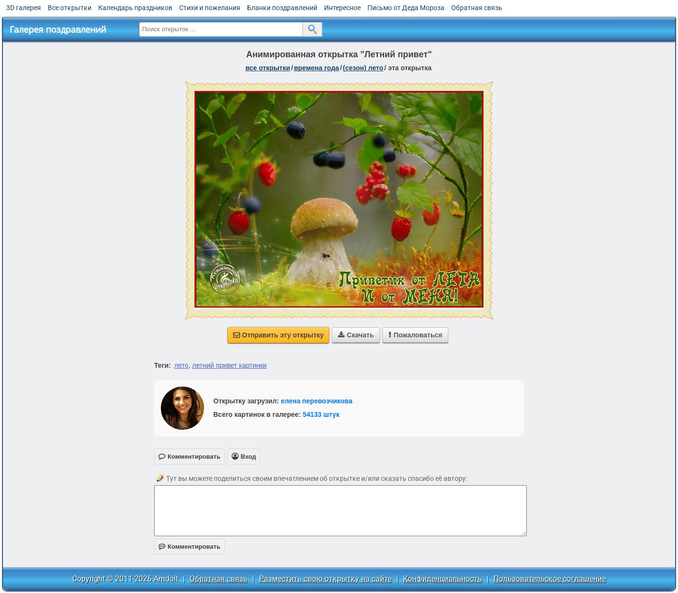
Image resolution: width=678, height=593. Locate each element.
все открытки (268, 68)
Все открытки (69, 8)
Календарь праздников (135, 8)
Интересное (342, 8)
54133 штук (321, 414)
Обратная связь (476, 8)
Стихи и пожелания (209, 8)
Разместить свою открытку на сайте (325, 578)
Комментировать (189, 546)
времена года (316, 68)
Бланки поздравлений (282, 8)
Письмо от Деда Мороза (405, 8)
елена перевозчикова (316, 401)
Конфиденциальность (442, 578)
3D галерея (23, 8)
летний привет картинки (229, 365)
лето (181, 365)
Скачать (356, 335)
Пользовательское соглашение (550, 578)
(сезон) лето (363, 68)
